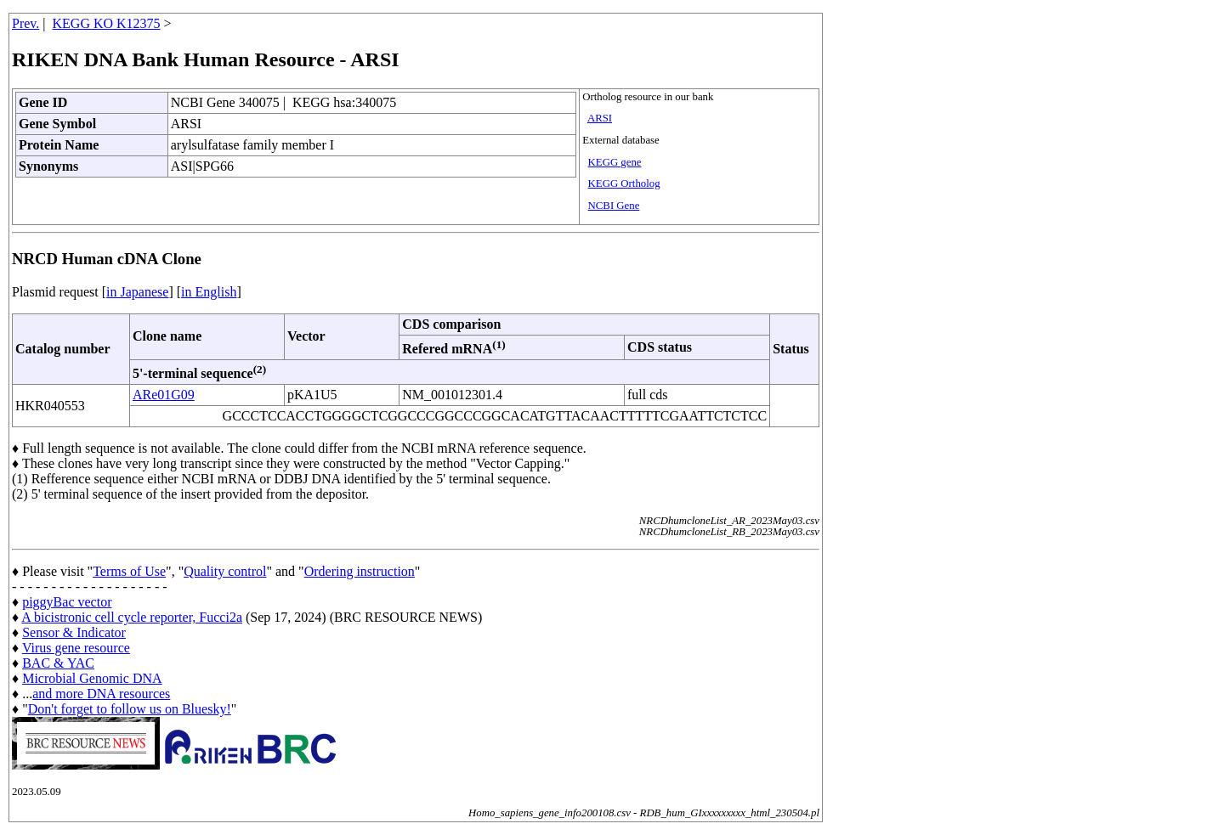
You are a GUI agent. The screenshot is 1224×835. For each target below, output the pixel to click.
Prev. (25, 23)
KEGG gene (615, 162)
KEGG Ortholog (624, 183)
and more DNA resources (101, 693)
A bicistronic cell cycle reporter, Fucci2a (131, 617)
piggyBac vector (66, 602)
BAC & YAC (58, 663)
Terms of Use (129, 571)
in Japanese (137, 292)
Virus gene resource (76, 647)
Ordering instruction (359, 571)
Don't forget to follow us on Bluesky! (129, 709)
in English (208, 292)
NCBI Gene (614, 206)
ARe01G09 (164, 394)
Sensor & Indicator (74, 632)
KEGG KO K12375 (107, 23)
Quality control (225, 571)
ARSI (599, 118)
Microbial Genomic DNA (92, 678)
